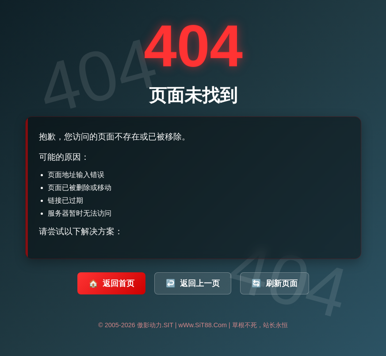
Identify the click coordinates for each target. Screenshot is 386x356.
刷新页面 (275, 283)
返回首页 (111, 283)
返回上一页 (193, 283)
